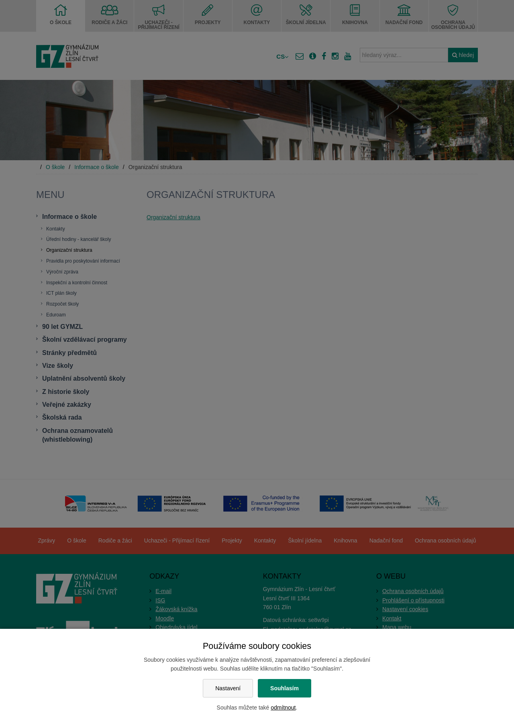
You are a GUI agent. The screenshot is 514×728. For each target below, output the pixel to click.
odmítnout (283, 707)
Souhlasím (284, 688)
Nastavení (228, 688)
